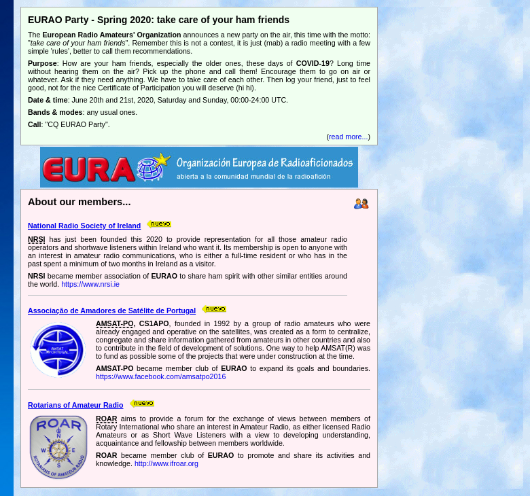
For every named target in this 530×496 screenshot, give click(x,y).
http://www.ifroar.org (166, 463)
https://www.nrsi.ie (90, 284)
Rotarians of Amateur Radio (76, 405)
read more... (348, 136)
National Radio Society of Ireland (84, 226)
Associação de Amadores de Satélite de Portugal (112, 310)
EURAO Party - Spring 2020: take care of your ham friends (158, 19)
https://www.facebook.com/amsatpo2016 (161, 376)
